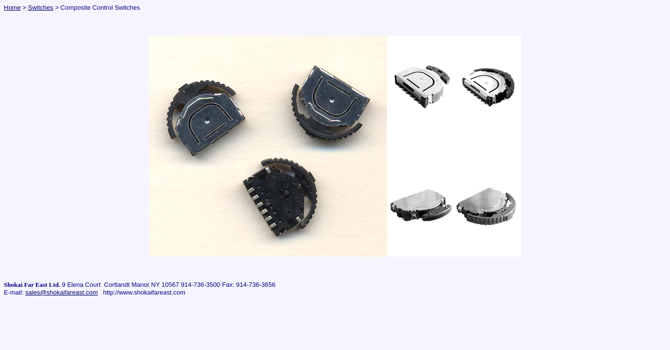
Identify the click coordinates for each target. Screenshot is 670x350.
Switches (40, 7)
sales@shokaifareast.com (61, 292)
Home (12, 7)
